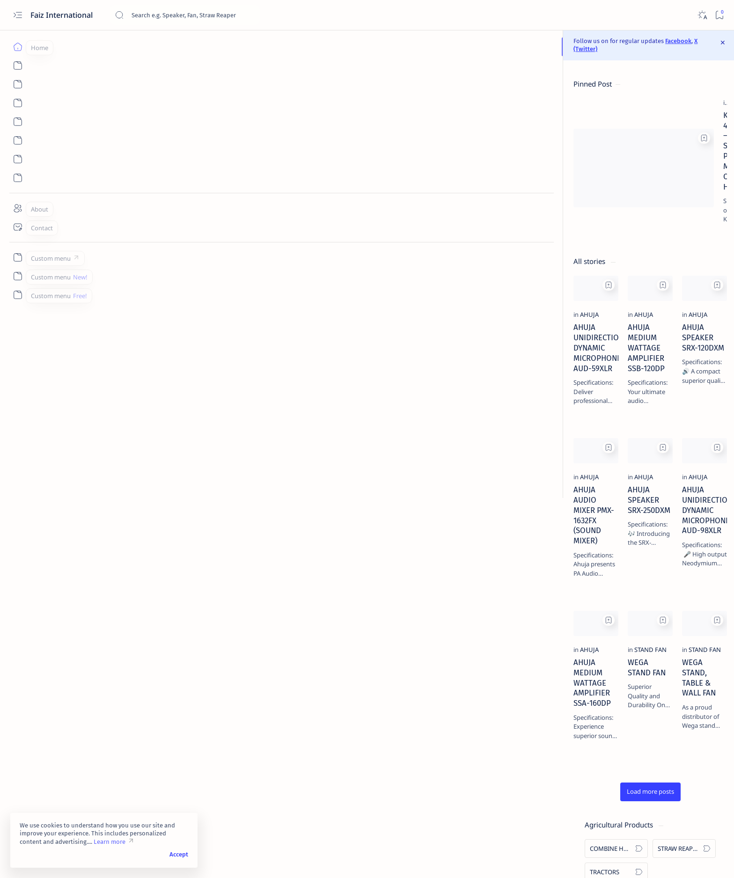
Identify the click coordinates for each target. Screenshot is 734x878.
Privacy (618, 809)
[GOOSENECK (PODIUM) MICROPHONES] (647, 357)
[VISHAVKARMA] (647, 207)
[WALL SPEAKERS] (579, 333)
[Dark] (702, 15)
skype (587, 817)
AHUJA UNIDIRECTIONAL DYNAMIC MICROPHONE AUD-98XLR (447, 506)
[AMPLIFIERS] (579, 287)
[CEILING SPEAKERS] (647, 333)
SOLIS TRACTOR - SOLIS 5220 (611, 780)
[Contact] (17, 227)
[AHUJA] (106, 303)
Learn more (109, 841)
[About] (17, 208)
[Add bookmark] (221, 103)
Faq (642, 809)
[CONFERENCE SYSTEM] (579, 357)
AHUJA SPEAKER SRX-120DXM (438, 316)
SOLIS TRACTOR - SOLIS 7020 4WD (620, 524)
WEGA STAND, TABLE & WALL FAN (445, 686)
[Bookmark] (719, 15)
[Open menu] (17, 15)
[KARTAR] (647, 183)
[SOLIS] (579, 207)
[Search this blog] (185, 15)
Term (555, 809)
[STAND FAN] (262, 673)
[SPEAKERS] (579, 310)
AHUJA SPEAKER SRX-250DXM (289, 500)
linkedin (559, 817)
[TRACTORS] (579, 126)
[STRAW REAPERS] (647, 103)
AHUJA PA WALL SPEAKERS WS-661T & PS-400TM (615, 601)
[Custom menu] (17, 257)
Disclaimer (585, 809)
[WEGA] (579, 230)
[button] (309, 785)
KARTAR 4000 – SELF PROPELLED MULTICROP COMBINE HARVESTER (356, 120)
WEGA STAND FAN (270, 686)
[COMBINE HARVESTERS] (279, 108)
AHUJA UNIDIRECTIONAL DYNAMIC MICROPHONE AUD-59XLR (149, 321)
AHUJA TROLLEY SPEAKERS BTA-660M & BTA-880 (617, 744)
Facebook (409, 42)
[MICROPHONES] (647, 287)
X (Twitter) (439, 42)
